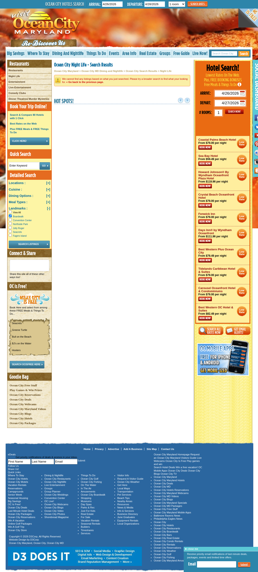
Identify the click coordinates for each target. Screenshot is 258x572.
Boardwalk (18, 216)
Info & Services (125, 511)
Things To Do (96, 53)
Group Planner (52, 491)
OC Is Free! (14, 504)
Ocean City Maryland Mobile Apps (172, 512)
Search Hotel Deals (164, 467)
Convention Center (22, 220)
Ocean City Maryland (66, 71)
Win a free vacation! (187, 467)
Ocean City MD (55, 543)
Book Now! (205, 147)
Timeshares (87, 530)
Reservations (15, 488)
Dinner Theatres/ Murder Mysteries (29, 99)
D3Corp (33, 536)
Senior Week (15, 494)
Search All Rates (211, 331)
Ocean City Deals (20, 399)
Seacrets (17, 232)
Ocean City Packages (23, 423)
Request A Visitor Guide (130, 478)
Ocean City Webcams (23, 404)
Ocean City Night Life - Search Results (83, 64)
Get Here (122, 485)
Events (114, 53)
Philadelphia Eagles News (168, 518)
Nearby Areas (124, 501)
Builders (85, 526)
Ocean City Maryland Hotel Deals (242, 143)
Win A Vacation (16, 520)
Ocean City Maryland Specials (170, 502)
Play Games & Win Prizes (26, 390)
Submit (244, 565)
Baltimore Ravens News (167, 515)
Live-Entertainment (20, 87)
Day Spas (86, 504)
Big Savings (16, 53)
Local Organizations (128, 523)
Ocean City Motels (18, 482)
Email (192, 563)
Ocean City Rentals (164, 544)
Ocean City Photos (54, 514)
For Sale (85, 517)
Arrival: (95, 4)
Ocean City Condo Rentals (168, 541)
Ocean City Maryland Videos (28, 409)
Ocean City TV (169, 473)
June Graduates (126, 517)
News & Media (125, 507)
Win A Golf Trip (16, 526)
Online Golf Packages (20, 523)
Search (244, 53)
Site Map (152, 449)
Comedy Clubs (17, 93)
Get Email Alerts (238, 331)
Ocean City (40, 543)
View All (15, 212)
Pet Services (124, 494)
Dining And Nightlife (68, 53)
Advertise (113, 449)
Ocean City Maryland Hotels (169, 480)
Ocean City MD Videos (166, 496)
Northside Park (20, 224)
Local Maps (123, 488)
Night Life (14, 76)
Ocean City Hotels (21, 418)
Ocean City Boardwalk (93, 494)
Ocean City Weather (128, 482)
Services (85, 533)
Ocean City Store (17, 530)
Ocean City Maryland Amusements (173, 560)
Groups (164, 53)
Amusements (88, 491)
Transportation (125, 491)
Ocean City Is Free (175, 461)
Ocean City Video (53, 511)
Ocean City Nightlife (55, 482)
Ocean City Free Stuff (23, 385)
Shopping (86, 498)
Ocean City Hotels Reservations (171, 490)
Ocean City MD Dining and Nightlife (102, 71)
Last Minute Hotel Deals (21, 511)
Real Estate (147, 53)
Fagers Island (20, 236)
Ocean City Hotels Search (64, 4)
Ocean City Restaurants (57, 478)
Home (87, 449)
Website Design (17, 539)
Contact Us (167, 449)
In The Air (86, 488)
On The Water (88, 485)
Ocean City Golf (89, 478)
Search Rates (197, 4)
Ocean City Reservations (25, 394)
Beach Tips (123, 498)
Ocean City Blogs (20, 413)
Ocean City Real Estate (166, 538)
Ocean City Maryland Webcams (171, 493)
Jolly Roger (18, 228)
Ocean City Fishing (91, 482)
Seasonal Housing (18, 498)
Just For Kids (88, 511)
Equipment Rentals (127, 520)
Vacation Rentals (17, 485)
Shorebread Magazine (56, 517)
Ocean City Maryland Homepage (172, 454)
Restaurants (16, 70)
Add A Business (133, 449)
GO (234, 111)
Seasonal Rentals (90, 523)
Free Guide (181, 53)
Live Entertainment (54, 485)
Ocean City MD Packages (168, 506)
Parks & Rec (88, 507)
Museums (86, 501)
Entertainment (17, 81)
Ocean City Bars (163, 535)
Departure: (135, 4)
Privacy (99, 449)
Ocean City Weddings (56, 494)
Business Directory (127, 514)
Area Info (129, 53)
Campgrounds (15, 491)
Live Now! (200, 53)
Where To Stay (38, 53)
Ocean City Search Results (141, 71)
